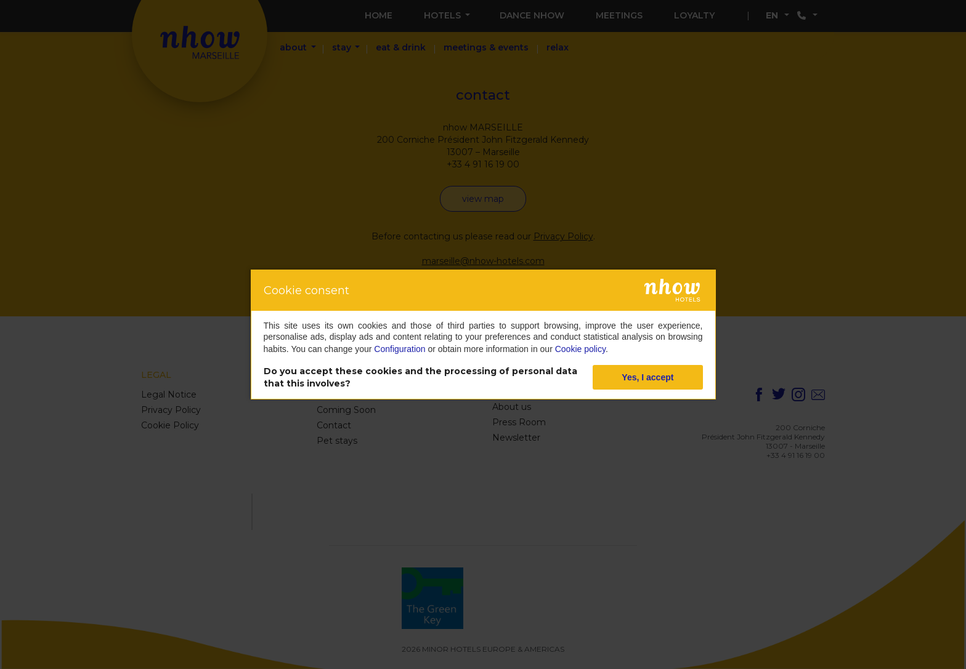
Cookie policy (580, 349)
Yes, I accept (647, 377)
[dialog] (483, 334)
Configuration (399, 349)
